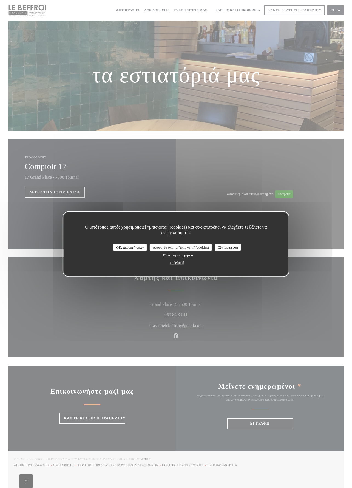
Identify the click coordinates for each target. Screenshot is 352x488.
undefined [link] (177, 263)
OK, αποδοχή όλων (130, 247)
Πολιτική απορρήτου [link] (178, 255)
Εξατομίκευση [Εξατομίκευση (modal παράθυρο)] (228, 247)
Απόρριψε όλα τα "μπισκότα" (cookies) (181, 247)
